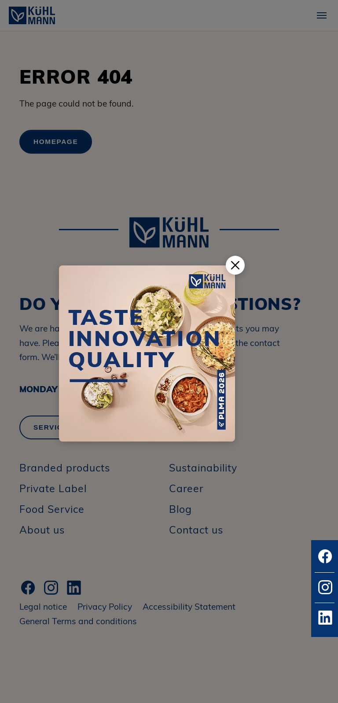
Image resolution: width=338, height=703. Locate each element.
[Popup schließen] (235, 265)
